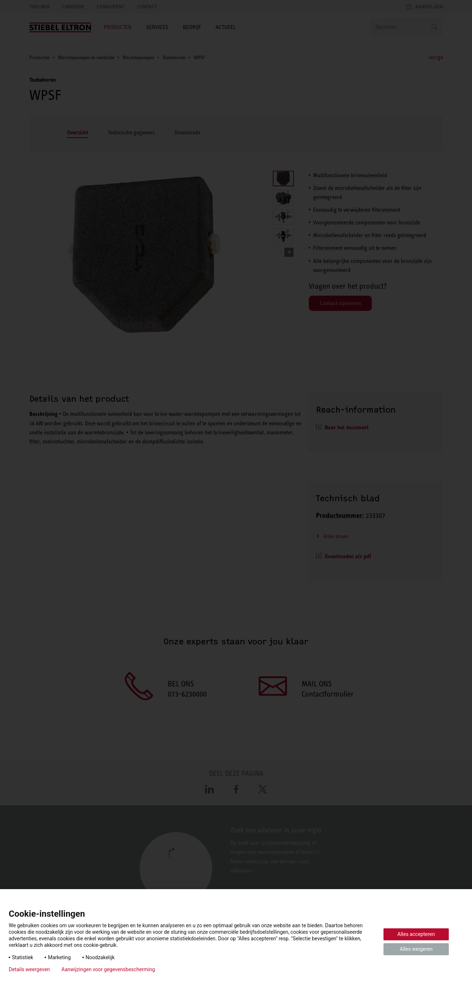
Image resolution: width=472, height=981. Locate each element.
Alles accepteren (416, 934)
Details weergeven (29, 969)
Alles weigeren (416, 949)
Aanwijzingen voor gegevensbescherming (108, 969)
